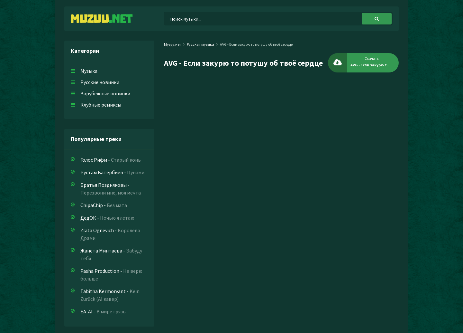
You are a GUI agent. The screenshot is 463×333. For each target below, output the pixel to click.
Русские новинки (99, 82)
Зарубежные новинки (105, 93)
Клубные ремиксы (100, 104)
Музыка (88, 71)
